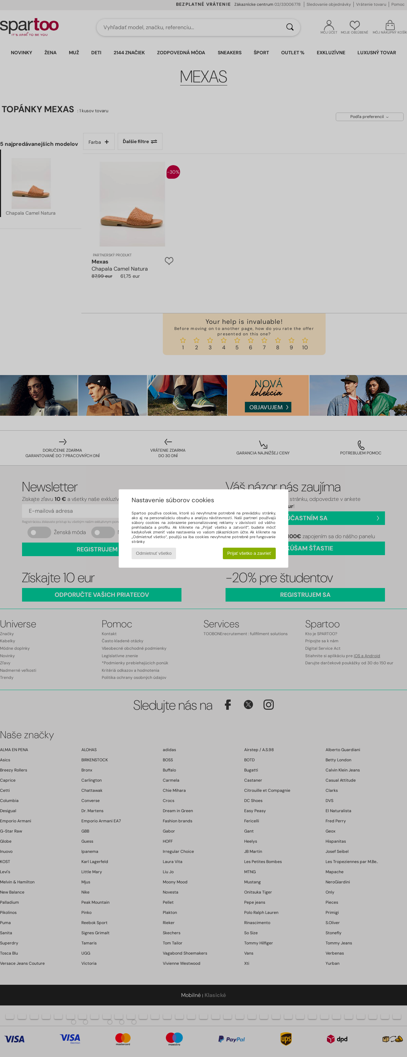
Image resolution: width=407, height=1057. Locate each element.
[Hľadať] (290, 27)
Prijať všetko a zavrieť (249, 553)
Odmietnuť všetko (154, 553)
